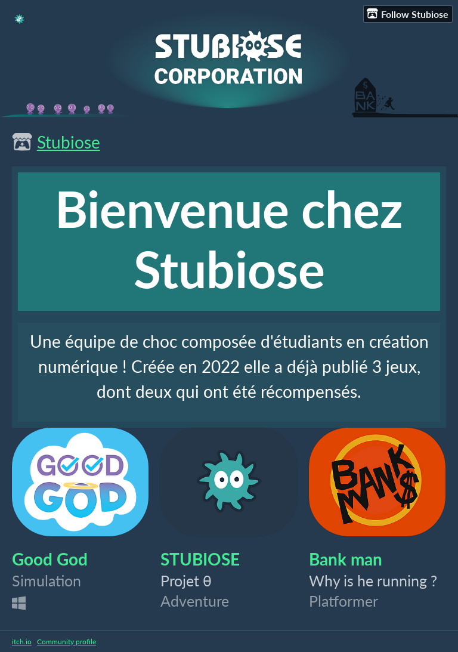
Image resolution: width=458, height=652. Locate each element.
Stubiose (68, 142)
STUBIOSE (200, 559)
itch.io (22, 641)
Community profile (66, 641)
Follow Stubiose (407, 14)
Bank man (345, 559)
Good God (50, 559)
